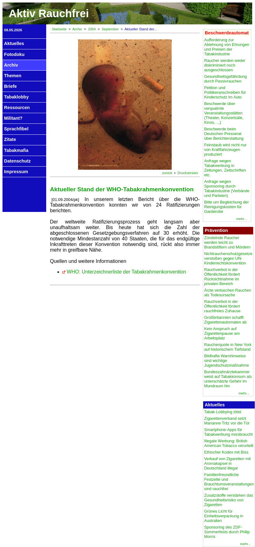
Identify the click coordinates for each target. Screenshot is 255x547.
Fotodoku (14, 54)
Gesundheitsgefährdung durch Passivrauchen (225, 78)
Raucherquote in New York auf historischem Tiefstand (228, 347)
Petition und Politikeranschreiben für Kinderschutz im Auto (225, 92)
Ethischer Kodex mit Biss (226, 452)
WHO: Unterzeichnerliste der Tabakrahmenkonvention (126, 271)
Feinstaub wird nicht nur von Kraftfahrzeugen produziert (225, 150)
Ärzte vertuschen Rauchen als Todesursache (227, 292)
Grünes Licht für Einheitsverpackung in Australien (223, 516)
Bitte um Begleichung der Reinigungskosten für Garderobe (226, 207)
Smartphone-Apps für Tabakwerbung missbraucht (228, 432)
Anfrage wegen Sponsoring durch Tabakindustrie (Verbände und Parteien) (226, 188)
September (110, 29)
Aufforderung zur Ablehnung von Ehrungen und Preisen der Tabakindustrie (226, 47)
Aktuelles (14, 43)
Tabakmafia (16, 150)
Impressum (16, 171)
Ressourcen (17, 107)
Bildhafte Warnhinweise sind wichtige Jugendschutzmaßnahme (226, 361)
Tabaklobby (16, 96)
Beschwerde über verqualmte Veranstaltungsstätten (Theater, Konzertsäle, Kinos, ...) (223, 113)
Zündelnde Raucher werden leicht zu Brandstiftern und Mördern (227, 242)
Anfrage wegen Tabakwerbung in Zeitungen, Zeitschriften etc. (225, 167)
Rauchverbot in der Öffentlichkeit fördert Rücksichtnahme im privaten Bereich (222, 276)
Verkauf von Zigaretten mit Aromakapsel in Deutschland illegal (227, 463)
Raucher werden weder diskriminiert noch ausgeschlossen (224, 65)
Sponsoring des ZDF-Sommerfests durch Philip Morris (227, 532)
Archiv (11, 65)
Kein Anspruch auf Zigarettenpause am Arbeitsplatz (222, 333)
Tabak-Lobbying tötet (222, 411)
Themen (12, 75)
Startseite (59, 29)
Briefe (10, 86)
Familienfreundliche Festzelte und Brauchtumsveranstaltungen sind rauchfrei (229, 481)
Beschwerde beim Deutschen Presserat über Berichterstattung (223, 134)
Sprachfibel (16, 128)
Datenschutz (17, 160)
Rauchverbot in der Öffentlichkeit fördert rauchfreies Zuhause (222, 306)
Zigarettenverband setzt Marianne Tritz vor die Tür (227, 420)
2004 (92, 29)
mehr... (241, 219)
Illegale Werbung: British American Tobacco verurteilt (228, 443)
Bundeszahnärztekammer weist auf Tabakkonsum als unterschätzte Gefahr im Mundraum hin (228, 378)
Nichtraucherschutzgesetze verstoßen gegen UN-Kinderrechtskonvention (228, 258)
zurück (167, 173)
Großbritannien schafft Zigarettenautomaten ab (225, 319)
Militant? (13, 118)
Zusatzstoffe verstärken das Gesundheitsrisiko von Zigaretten (228, 500)
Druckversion (188, 173)
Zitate (10, 139)
